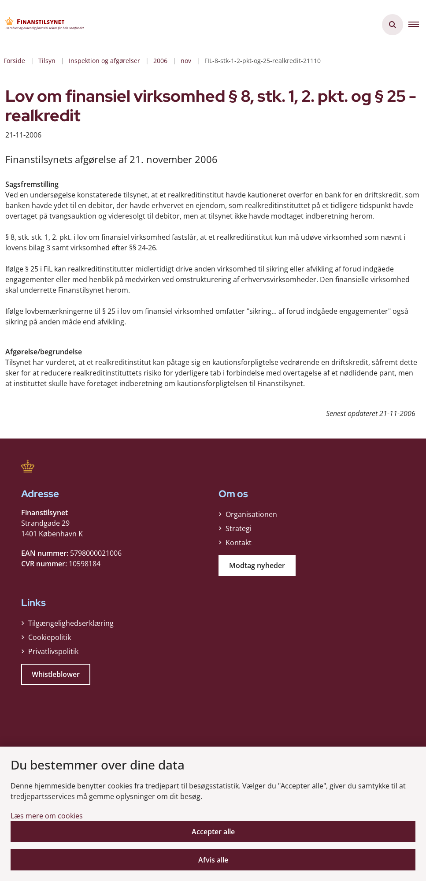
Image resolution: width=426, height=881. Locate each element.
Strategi (239, 528)
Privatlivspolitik (53, 651)
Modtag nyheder (257, 565)
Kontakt (239, 542)
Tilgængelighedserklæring (71, 623)
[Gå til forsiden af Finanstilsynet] (42, 25)
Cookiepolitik (49, 637)
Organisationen (251, 514)
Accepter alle (213, 831)
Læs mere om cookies (47, 816)
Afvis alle (213, 860)
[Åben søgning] (392, 24)
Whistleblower (56, 674)
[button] (417, 24)
